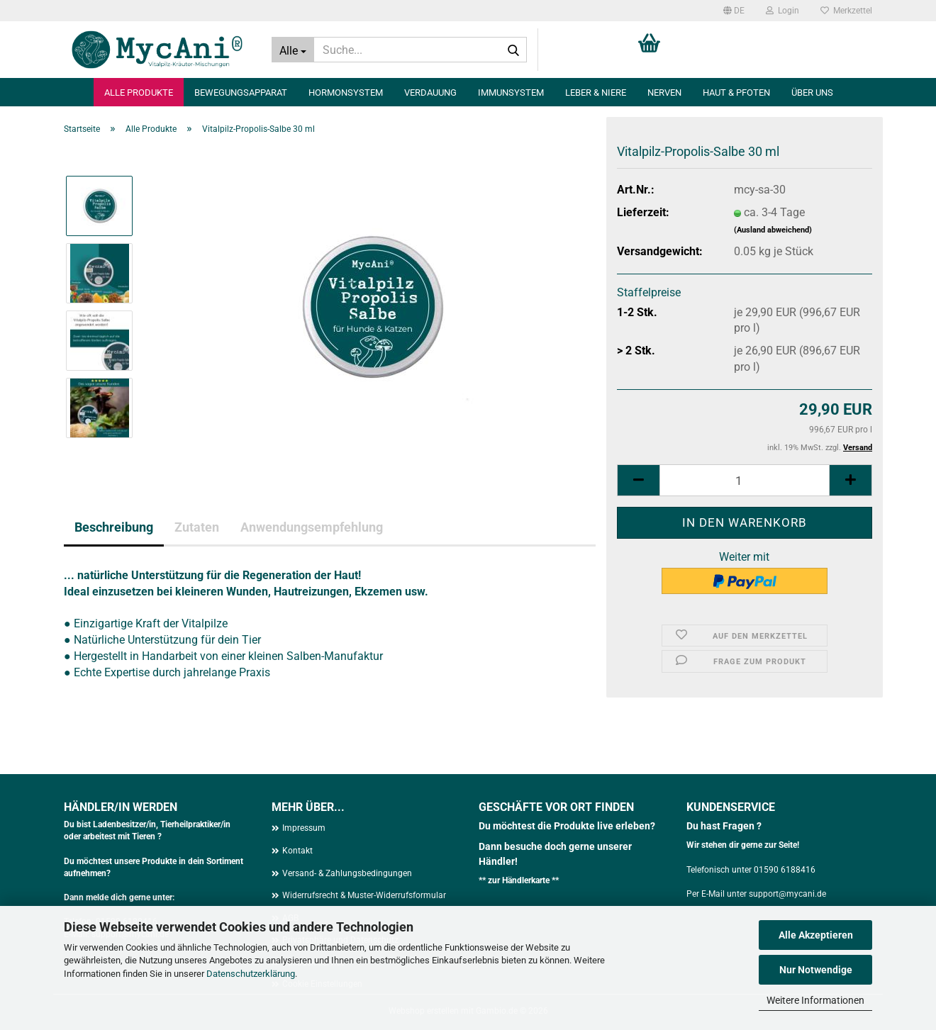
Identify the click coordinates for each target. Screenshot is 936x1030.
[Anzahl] (744, 480)
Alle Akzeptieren (816, 935)
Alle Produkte (138, 92)
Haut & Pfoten (736, 92)
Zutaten (196, 527)
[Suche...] (293, 49)
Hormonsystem (345, 92)
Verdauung (430, 92)
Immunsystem (511, 92)
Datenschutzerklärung (250, 973)
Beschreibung (113, 527)
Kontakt (297, 851)
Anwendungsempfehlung (311, 527)
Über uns (812, 92)
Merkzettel (846, 11)
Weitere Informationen (815, 1000)
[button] (734, 10)
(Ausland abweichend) (773, 230)
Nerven (664, 92)
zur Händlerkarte (520, 880)
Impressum (303, 828)
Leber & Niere (595, 92)
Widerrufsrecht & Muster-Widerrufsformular (364, 895)
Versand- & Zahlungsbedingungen (347, 873)
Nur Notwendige (815, 969)
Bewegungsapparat (240, 92)
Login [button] (782, 11)
